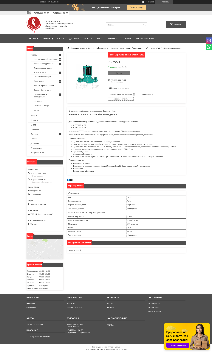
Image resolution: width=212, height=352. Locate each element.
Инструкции (36, 148)
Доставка (74, 39)
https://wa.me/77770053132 (79, 126)
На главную (31, 304)
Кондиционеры (40, 72)
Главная (33, 39)
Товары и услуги (78, 48)
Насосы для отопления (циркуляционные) (129, 48)
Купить (119, 73)
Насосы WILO (156, 48)
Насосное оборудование (98, 48)
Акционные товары (41, 106)
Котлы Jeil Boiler (154, 312)
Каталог (110, 304)
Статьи (127, 39)
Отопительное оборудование (46, 59)
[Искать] (144, 24)
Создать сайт (45, 2)
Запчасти (38, 101)
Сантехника (39, 81)
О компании (31, 308)
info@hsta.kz (35, 191)
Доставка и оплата (74, 308)
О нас (100, 39)
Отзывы (34, 134)
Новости (34, 120)
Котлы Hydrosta (154, 304)
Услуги (60, 39)
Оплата (88, 39)
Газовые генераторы (42, 77)
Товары (47, 39)
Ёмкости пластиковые (43, 68)
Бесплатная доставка (120, 88)
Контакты (113, 39)
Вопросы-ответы (145, 39)
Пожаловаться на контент (117, 349)
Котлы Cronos (153, 308)
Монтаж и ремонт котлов (44, 85)
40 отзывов (150, 2)
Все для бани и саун (42, 90)
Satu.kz (117, 347)
